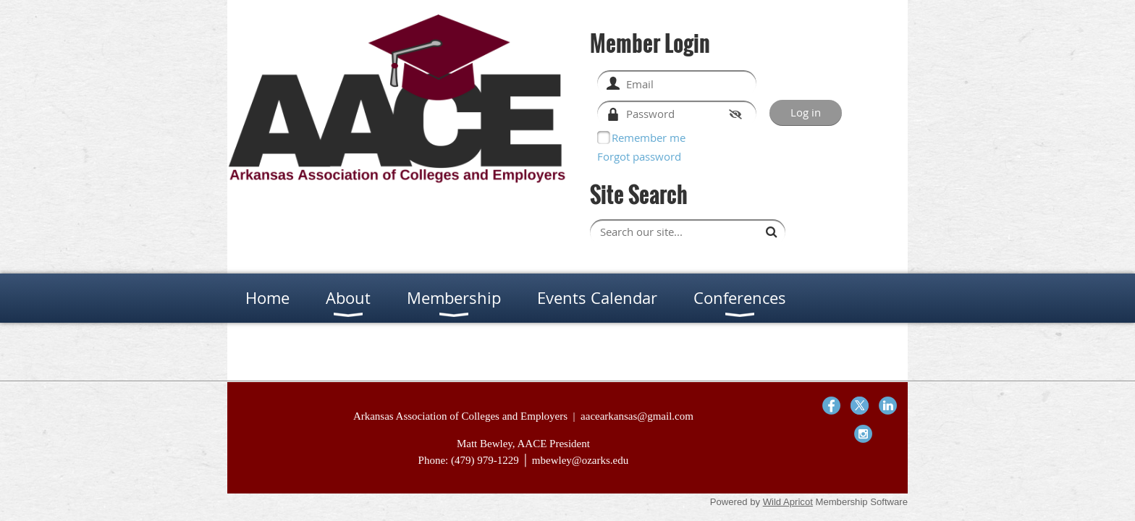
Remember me (648, 137)
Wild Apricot (788, 501)
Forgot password (639, 156)
